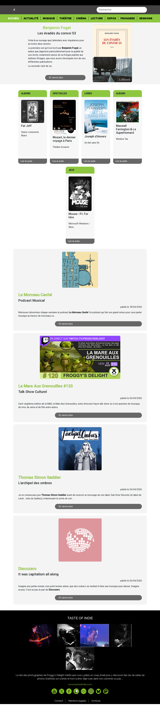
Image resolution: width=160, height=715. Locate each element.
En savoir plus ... (60, 88)
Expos (111, 29)
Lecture (97, 29)
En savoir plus (72, 334)
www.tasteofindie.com (80, 695)
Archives (95, 711)
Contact (58, 711)
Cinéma (81, 29)
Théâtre (65, 29)
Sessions (145, 29)
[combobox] (122, 21)
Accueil (14, 29)
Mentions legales (77, 711)
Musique (49, 29)
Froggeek (127, 29)
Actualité (31, 29)
